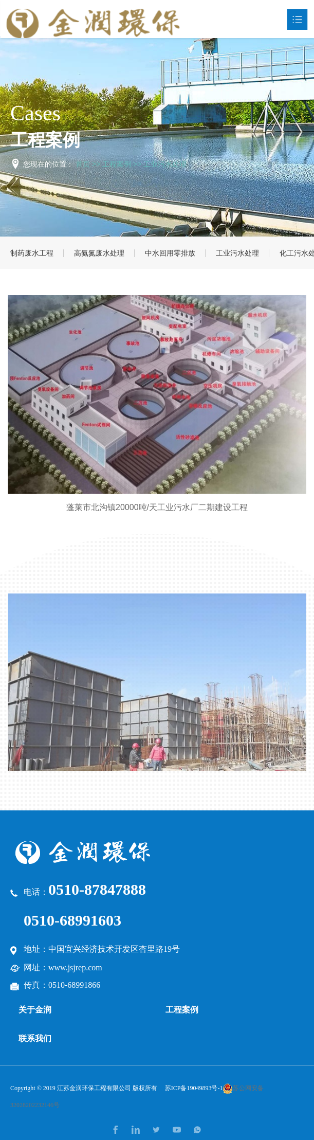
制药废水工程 (31, 253)
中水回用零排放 (170, 253)
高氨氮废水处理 (99, 253)
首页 (83, 164)
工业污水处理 (165, 164)
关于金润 (35, 1009)
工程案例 (116, 164)
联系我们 (35, 1038)
